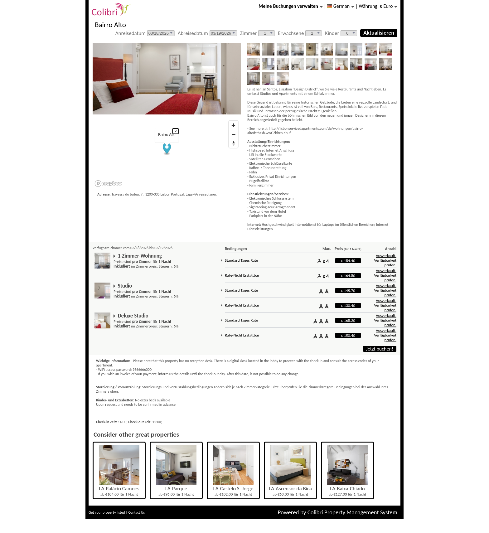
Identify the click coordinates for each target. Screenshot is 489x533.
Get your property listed (107, 512)
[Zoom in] (233, 125)
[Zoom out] (233, 134)
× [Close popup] (175, 131)
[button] (167, 149)
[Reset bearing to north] (233, 143)
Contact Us (136, 512)
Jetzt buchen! (379, 349)
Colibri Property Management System (352, 512)
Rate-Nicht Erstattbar (242, 275)
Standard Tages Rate (241, 260)
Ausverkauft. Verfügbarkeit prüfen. (385, 260)
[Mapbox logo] (108, 183)
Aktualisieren (378, 32)
